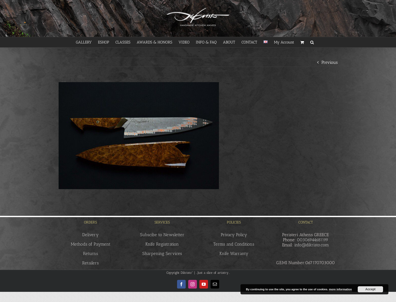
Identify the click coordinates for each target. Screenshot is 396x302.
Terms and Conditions (233, 244)
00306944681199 (312, 239)
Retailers (90, 262)
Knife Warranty (233, 253)
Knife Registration (162, 244)
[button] (312, 42)
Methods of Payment (90, 244)
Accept (370, 289)
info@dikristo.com (311, 244)
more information (340, 289)
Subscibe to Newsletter (162, 234)
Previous (329, 62)
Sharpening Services (162, 253)
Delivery (90, 234)
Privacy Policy (234, 234)
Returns (90, 253)
